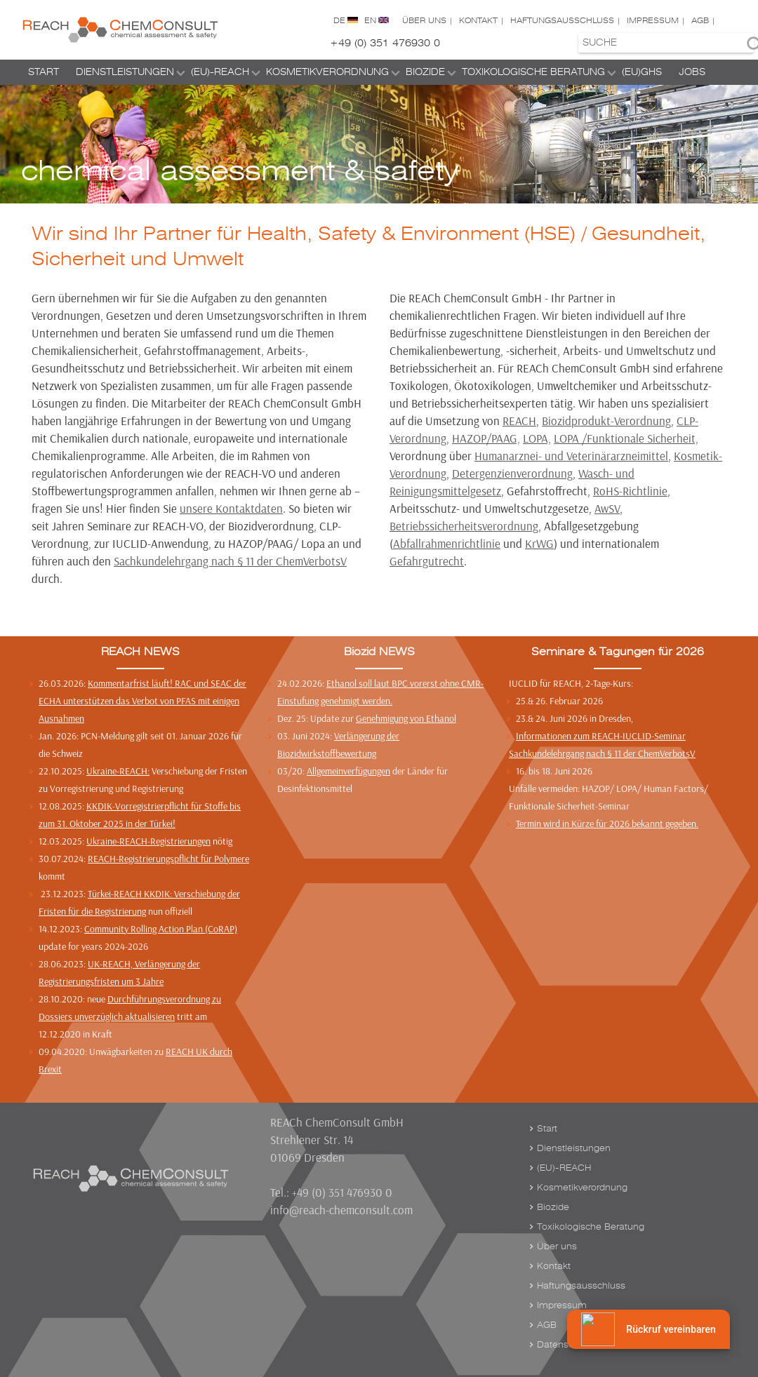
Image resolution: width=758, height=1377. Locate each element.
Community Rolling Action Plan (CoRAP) (160, 928)
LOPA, (537, 438)
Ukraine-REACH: (117, 771)
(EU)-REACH (220, 72)
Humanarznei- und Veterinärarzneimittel (571, 455)
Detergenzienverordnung (512, 473)
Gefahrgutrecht (427, 560)
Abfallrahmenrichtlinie (446, 543)
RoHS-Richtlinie (630, 490)
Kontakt (478, 20)
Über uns (424, 20)
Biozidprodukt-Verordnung (606, 420)
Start (43, 72)
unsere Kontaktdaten (231, 508)
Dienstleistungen (125, 72)
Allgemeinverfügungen (348, 771)
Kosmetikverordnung (327, 72)
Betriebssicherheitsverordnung (464, 525)
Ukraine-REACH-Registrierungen (148, 841)
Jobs (692, 72)
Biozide (425, 72)
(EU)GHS (642, 72)
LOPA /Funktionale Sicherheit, (626, 438)
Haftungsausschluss (562, 20)
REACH (519, 420)
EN (370, 20)
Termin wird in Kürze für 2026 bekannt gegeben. (607, 823)
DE (339, 20)
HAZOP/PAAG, (486, 438)
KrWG (539, 543)
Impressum (653, 20)
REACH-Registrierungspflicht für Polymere (168, 858)
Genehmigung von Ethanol (406, 718)
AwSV (607, 508)
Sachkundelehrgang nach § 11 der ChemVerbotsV (230, 560)
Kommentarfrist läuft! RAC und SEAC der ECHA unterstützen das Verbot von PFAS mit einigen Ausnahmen (142, 701)
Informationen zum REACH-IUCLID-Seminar (601, 736)
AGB (700, 20)
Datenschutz (564, 1345)
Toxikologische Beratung (533, 72)
